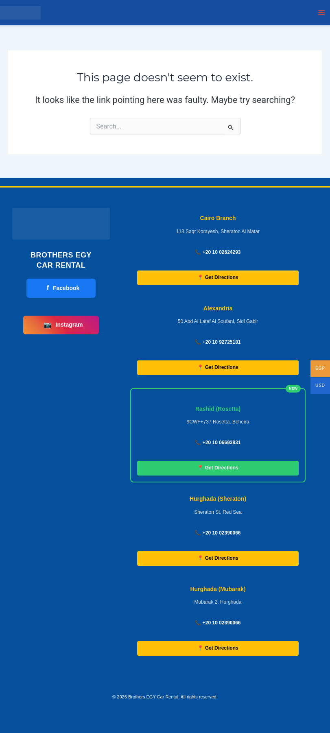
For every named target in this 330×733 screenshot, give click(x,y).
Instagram (63, 325)
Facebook (63, 288)
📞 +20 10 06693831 (217, 442)
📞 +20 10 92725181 (217, 342)
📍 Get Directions (217, 277)
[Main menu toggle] (321, 12)
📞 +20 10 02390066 (217, 533)
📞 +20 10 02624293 (217, 252)
